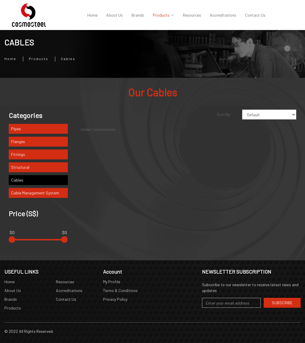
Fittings (18, 154)
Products (38, 58)
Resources (65, 281)
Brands (10, 299)
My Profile (111, 281)
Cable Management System (35, 192)
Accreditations (69, 290)
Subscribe (282, 302)
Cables (68, 58)
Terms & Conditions (120, 290)
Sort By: (224, 114)
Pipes (16, 128)
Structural (20, 167)
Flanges (18, 141)
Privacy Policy (115, 299)
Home (10, 58)
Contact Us (66, 299)
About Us (12, 290)
